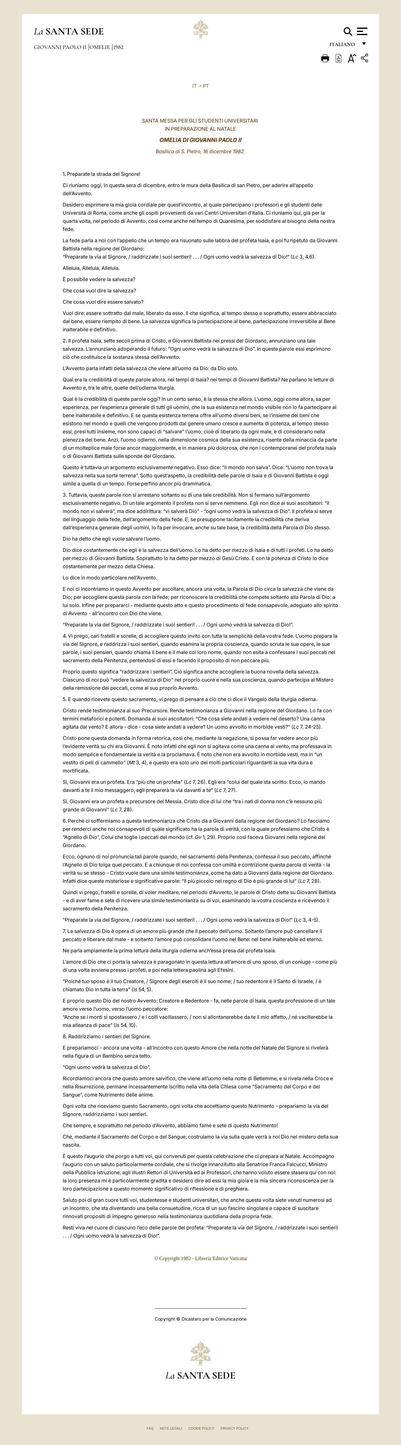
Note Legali (171, 1428)
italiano (343, 46)
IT (194, 86)
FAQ (150, 1428)
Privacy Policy (234, 1428)
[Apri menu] (361, 31)
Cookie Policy (201, 1428)
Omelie (100, 47)
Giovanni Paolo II (61, 47)
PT (206, 86)
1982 (118, 47)
